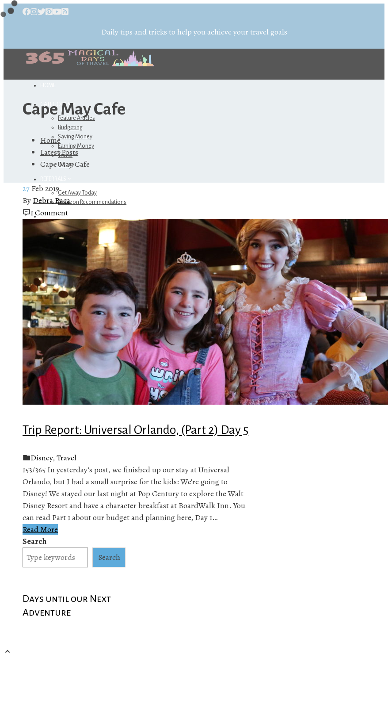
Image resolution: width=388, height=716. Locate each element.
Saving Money (75, 137)
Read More (40, 529)
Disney (41, 457)
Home (48, 85)
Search (34, 541)
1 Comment (49, 212)
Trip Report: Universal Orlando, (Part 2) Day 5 (135, 429)
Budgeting (70, 127)
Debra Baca (51, 200)
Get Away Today (77, 193)
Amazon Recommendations (92, 202)
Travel (66, 457)
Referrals (56, 179)
